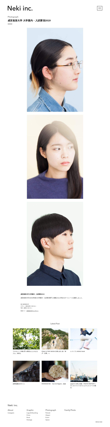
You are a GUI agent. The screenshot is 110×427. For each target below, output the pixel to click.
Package (29, 420)
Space (48, 420)
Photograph (51, 410)
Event (47, 417)
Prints (28, 415)
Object (48, 415)
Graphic (30, 410)
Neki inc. (13, 405)
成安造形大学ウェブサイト (32, 310)
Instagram (11, 413)
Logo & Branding (32, 413)
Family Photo (70, 410)
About (10, 410)
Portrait (48, 413)
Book (28, 417)
